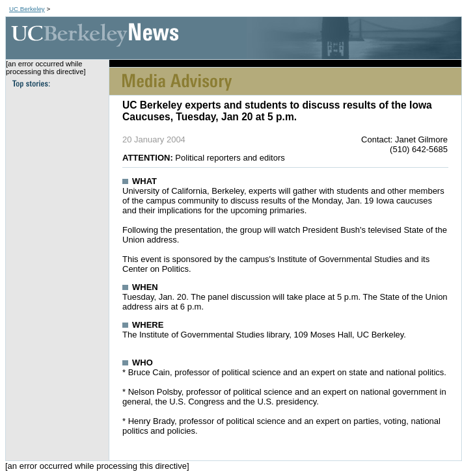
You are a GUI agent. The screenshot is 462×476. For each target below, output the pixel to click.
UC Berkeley (27, 8)
